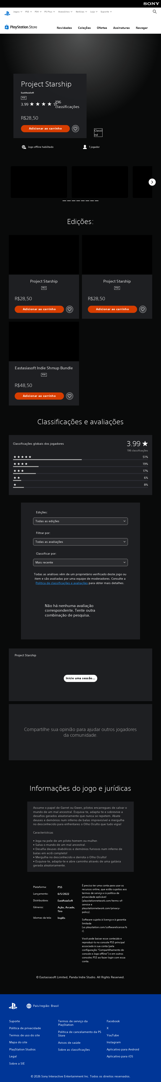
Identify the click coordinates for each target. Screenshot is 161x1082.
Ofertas (102, 24)
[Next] (152, 178)
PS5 (27, 11)
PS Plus (48, 11)
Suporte (104, 11)
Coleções (84, 24)
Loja (92, 11)
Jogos (16, 11)
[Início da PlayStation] (7, 12)
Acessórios (63, 11)
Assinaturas (121, 24)
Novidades (64, 24)
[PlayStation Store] (21, 23)
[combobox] (80, 517)
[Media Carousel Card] (39, 178)
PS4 (37, 11)
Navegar (142, 24)
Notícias (80, 11)
